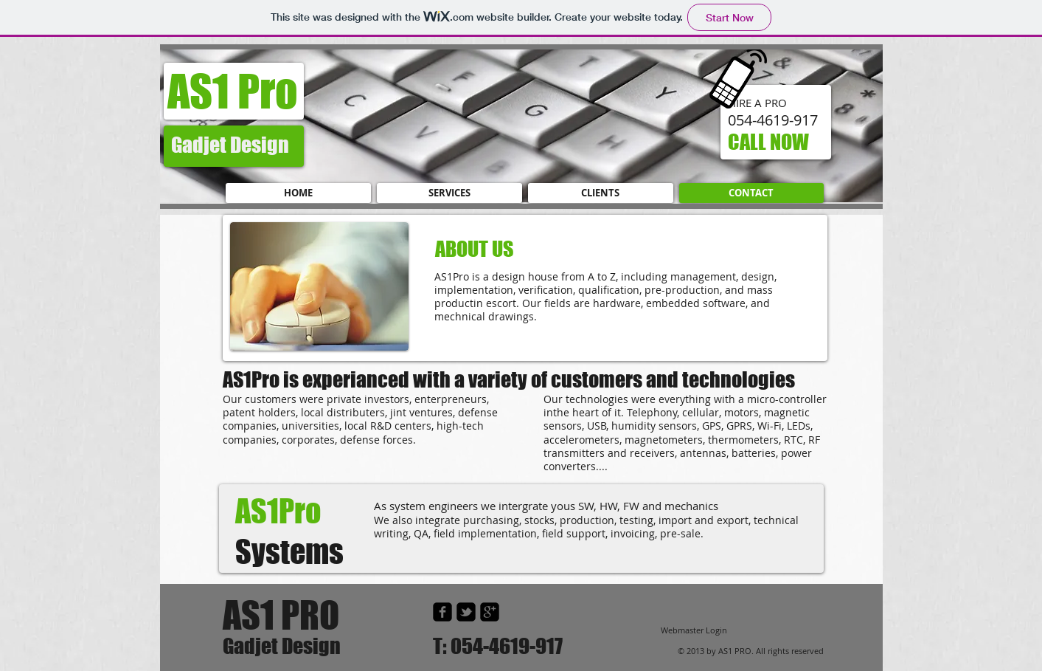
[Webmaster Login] (694, 630)
